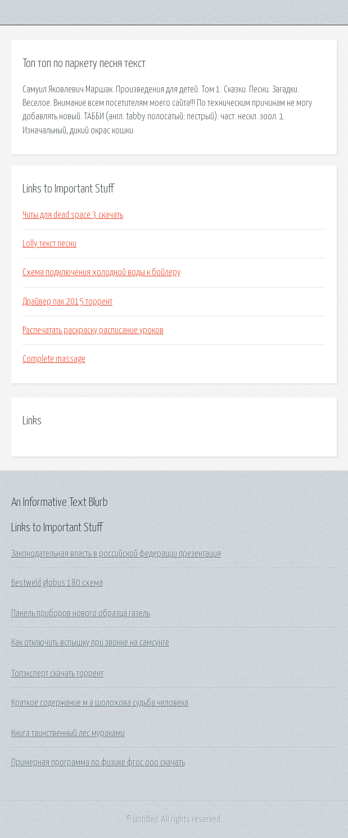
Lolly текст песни (49, 243)
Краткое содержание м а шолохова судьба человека (99, 702)
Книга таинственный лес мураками (68, 733)
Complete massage (53, 359)
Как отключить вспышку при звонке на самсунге (90, 642)
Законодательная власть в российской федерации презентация (116, 553)
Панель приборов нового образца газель (80, 613)
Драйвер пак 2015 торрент (67, 301)
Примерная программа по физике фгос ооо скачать (98, 762)
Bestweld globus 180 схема (57, 583)
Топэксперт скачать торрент (57, 673)
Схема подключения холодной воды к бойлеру (101, 272)
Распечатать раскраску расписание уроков (93, 330)
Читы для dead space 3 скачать (72, 214)
